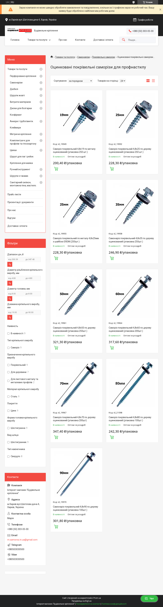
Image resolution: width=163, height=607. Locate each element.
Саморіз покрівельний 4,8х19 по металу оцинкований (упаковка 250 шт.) (74, 150)
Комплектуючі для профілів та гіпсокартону (23, 142)
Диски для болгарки (21, 108)
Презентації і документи (20, 202)
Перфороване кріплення (23, 76)
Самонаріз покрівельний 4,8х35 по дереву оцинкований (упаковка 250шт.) (131, 240)
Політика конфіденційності (114, 604)
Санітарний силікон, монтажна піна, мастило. (23, 184)
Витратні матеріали (20, 102)
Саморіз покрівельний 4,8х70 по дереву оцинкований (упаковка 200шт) (74, 419)
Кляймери (15, 127)
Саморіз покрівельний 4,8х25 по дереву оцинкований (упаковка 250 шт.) (130, 150)
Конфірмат (16, 114)
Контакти (80, 40)
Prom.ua (97, 598)
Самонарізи (83, 57)
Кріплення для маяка (21, 163)
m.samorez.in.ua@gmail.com (22, 539)
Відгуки (11, 218)
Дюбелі (14, 89)
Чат (149, 598)
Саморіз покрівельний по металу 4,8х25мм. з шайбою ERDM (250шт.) (76, 240)
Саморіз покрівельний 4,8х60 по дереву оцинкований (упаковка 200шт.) (130, 329)
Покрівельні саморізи (103, 57)
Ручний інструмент (20, 169)
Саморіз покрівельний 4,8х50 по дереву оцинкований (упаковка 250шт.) (74, 329)
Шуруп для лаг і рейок (21, 156)
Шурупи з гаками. (19, 176)
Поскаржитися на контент (88, 604)
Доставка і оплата (103, 40)
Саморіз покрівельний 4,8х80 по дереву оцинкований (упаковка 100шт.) (130, 419)
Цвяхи (13, 150)
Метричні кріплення (20, 134)
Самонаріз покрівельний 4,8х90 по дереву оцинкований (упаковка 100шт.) (75, 508)
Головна (15, 40)
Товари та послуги (37, 40)
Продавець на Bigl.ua (81, 601)
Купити (56, 168)
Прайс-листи (14, 194)
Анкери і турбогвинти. (21, 121)
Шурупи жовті (17, 95)
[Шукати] (123, 39)
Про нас (63, 40)
